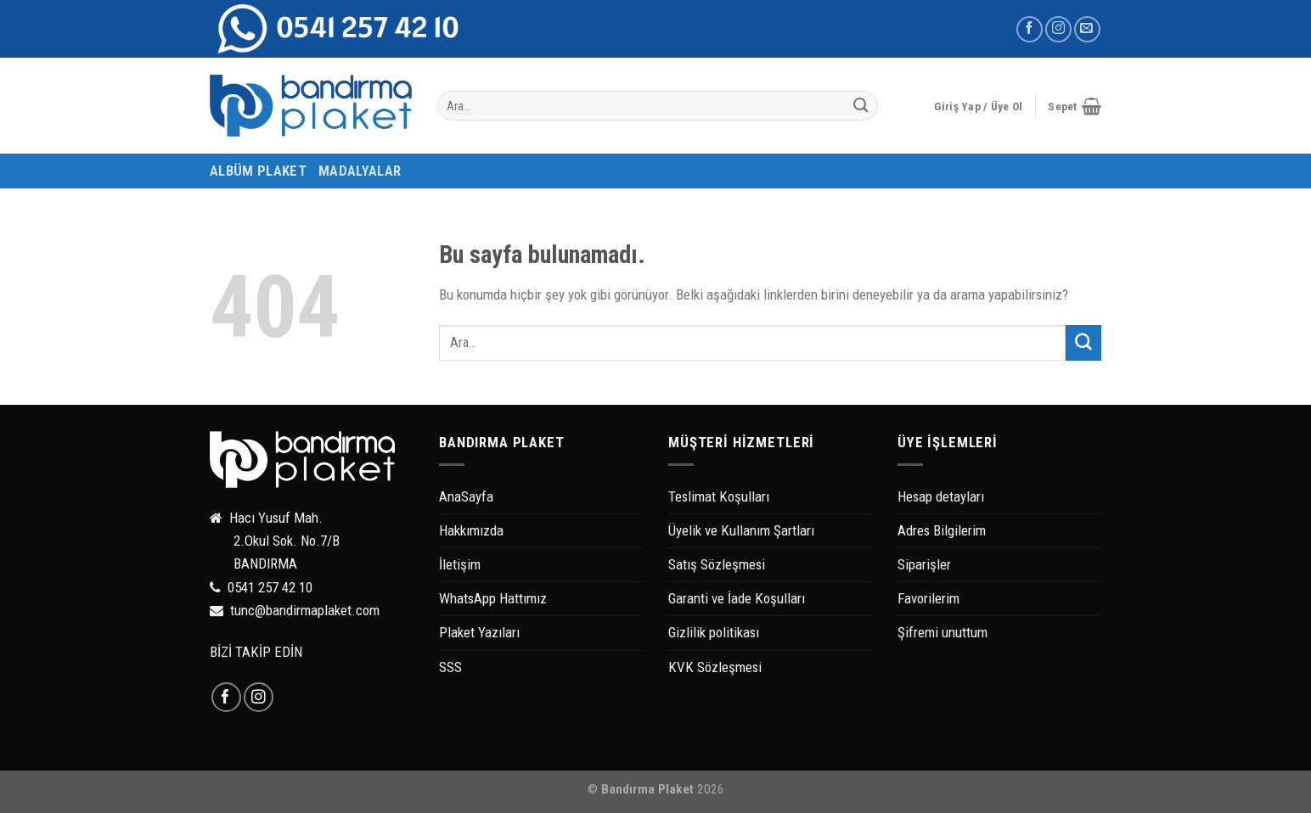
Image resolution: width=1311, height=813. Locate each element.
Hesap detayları (940, 496)
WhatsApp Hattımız (493, 598)
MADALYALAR (359, 170)
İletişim (460, 564)
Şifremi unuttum (942, 632)
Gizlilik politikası (713, 632)
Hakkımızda (471, 530)
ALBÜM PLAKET (258, 170)
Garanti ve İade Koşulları (736, 598)
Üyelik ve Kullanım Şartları (741, 530)
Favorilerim (928, 598)
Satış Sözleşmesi (716, 564)
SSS (450, 667)
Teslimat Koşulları (718, 496)
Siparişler (924, 564)
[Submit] (861, 106)
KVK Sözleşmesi (715, 667)
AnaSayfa (466, 496)
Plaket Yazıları (479, 632)
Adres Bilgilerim (941, 530)
